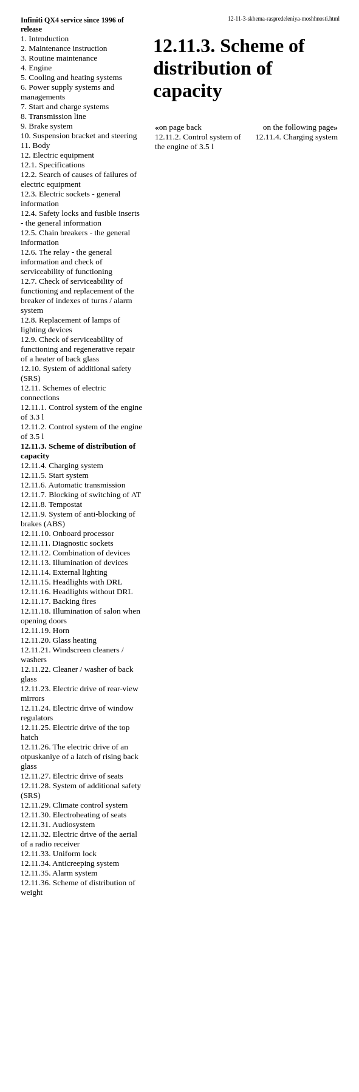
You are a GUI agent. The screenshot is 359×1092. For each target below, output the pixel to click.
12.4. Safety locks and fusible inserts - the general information (80, 218)
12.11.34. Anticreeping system (70, 863)
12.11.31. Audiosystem (58, 824)
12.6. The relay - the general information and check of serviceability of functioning (66, 261)
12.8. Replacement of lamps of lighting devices (70, 324)
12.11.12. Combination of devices (75, 552)
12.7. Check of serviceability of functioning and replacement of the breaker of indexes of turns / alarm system (77, 295)
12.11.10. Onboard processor (67, 533)
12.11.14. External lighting (64, 572)
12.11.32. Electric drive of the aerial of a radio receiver (79, 838)
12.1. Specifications (53, 164)
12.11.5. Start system (55, 475)
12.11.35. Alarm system (59, 872)
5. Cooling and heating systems (71, 77)
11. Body (35, 145)
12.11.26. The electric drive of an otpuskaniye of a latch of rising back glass (79, 756)
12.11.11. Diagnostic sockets (67, 543)
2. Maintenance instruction (64, 48)
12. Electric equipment (57, 154)
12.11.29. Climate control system (74, 804)
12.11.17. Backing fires (58, 601)
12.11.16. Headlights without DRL (77, 591)
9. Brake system (47, 125)
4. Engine (36, 67)
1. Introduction (45, 38)
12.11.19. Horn (45, 630)
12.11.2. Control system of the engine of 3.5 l (198, 141)
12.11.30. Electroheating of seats (73, 814)
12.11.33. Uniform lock (59, 853)
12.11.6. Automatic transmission (73, 484)
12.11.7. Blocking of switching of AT (81, 494)
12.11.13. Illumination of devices (74, 562)
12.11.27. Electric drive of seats (72, 775)
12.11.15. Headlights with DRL (72, 581)
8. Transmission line (53, 116)
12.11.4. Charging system (62, 465)
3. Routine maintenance (59, 57)
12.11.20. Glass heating (59, 640)
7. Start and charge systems (65, 106)
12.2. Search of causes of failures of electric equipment (79, 179)
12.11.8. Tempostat (51, 504)
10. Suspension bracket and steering (79, 135)
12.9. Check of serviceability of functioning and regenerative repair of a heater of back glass (78, 349)
